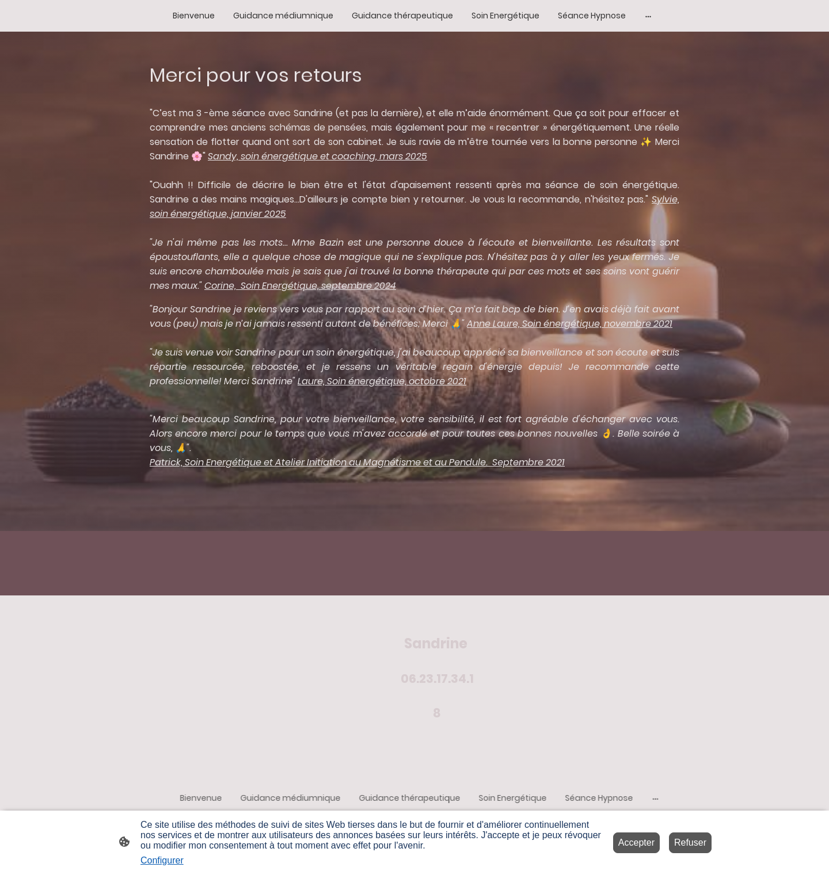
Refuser (690, 842)
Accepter (636, 842)
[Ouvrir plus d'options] (648, 15)
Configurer (162, 860)
